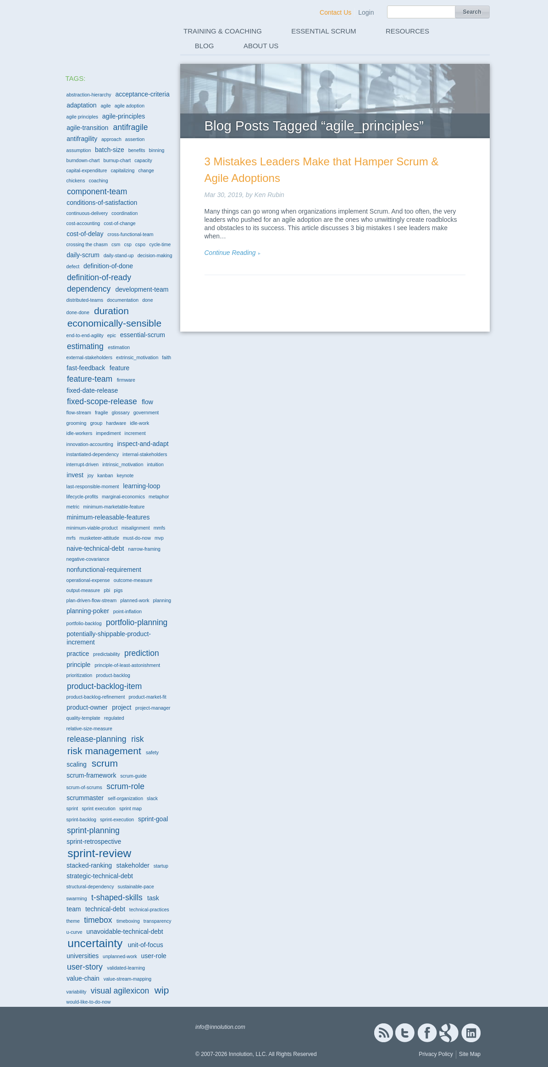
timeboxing (128, 921)
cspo (140, 244)
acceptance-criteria (142, 94)
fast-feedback (85, 368)
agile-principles (123, 116)
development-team (142, 289)
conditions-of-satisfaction (101, 202)
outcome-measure (133, 580)
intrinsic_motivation (122, 464)
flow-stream (78, 412)
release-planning (96, 739)
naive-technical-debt (95, 548)
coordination (124, 213)
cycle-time (160, 244)
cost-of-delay (84, 233)
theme (73, 921)
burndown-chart (83, 160)
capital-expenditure (86, 170)
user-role (153, 956)
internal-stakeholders (144, 454)
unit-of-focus (145, 944)
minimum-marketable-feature (113, 506)
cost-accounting (83, 223)
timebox (98, 920)
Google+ (449, 1032)
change (146, 170)
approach (111, 139)
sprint (72, 808)
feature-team (89, 379)
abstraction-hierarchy (88, 94)
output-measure (83, 590)
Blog (204, 46)
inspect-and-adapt (143, 443)
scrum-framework (91, 775)
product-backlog (113, 675)
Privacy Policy (436, 1054)
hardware (116, 423)
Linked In (471, 1032)
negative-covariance (88, 559)
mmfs (160, 528)
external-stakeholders (89, 357)
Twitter (405, 1032)
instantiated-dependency (92, 454)
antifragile (130, 127)
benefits (136, 150)
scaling (76, 764)
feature (120, 368)
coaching (98, 180)
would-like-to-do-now (88, 1002)
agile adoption (129, 105)
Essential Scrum (323, 31)
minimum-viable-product (92, 528)
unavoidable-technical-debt (124, 931)
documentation (122, 300)
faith (166, 357)
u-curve (74, 932)
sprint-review (99, 853)
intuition (155, 464)
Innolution (110, 28)
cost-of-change (119, 223)
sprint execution (99, 808)
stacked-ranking (89, 865)
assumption (78, 150)
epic (111, 335)
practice (77, 653)
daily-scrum (83, 255)
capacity (143, 160)
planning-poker (87, 611)
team (73, 909)
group (96, 423)
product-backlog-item (104, 686)
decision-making (155, 255)
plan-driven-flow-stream (91, 600)
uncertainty (94, 943)
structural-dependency (90, 886)
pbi (107, 590)
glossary (121, 412)
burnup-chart (117, 160)
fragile (101, 412)
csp (127, 244)
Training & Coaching (222, 31)
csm (115, 244)
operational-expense (88, 580)
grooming (76, 423)
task (153, 898)
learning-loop (141, 486)
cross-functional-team (130, 234)
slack (152, 798)
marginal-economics (123, 496)
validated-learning (126, 968)
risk (137, 739)
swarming (76, 898)
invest (74, 475)
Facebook (427, 1032)
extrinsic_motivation (137, 357)
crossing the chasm (87, 244)
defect (73, 266)
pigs (118, 590)
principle (78, 664)
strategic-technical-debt (99, 876)
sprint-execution (117, 819)
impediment (108, 433)
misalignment (136, 528)
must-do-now (137, 538)
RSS (383, 1032)
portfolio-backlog (84, 623)
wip (162, 990)
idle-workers (79, 433)
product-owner (87, 707)
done (147, 300)
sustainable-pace (136, 886)
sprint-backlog (81, 819)
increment (135, 433)
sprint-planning (93, 830)
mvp (159, 538)
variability (76, 991)
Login (366, 12)
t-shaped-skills (117, 897)
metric (73, 506)
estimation (119, 347)
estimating (85, 346)
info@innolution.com (220, 1027)
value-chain (83, 978)
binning (157, 150)
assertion (135, 139)
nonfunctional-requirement (103, 569)
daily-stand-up (119, 255)
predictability (106, 654)
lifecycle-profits (82, 496)
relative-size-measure (89, 728)
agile (105, 105)
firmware (126, 380)
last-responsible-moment (92, 486)
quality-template (83, 718)
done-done (77, 312)
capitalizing (122, 170)
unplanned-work (120, 956)
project (121, 707)
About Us (261, 46)
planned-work (134, 600)
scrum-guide (133, 776)
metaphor (159, 496)
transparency (158, 921)
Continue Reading (230, 252)
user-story (85, 966)
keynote (125, 475)
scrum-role (125, 786)
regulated (114, 718)
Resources (407, 31)
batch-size (109, 149)
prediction (141, 653)
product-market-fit (147, 697)
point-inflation (127, 611)
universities (82, 956)
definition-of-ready (99, 277)
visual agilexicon (120, 990)
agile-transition (87, 127)
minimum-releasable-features (107, 517)
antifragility (81, 138)
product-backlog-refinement (95, 697)
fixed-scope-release (102, 401)
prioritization (79, 675)
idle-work (139, 423)
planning (162, 600)
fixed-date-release (92, 390)
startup (161, 866)
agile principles (82, 116)
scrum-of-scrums (84, 787)
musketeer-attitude (99, 538)
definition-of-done (108, 266)
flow (147, 402)
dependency (89, 289)
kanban (105, 475)
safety (152, 752)
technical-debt (105, 909)
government (146, 412)
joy (91, 475)
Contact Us (335, 12)
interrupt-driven (82, 464)
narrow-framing (144, 549)
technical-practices (149, 909)
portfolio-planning (136, 622)
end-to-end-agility (85, 335)
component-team (97, 191)
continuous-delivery (87, 213)
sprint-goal (153, 819)
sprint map (130, 808)
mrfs (71, 538)
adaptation (81, 105)
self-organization (125, 798)
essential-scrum (142, 335)
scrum (105, 763)
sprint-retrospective (93, 841)
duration (111, 310)
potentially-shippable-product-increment (108, 638)
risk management (104, 750)
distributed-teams (85, 300)
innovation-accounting (89, 444)
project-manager (152, 708)
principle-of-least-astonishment (127, 665)
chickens (75, 180)
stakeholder (132, 865)
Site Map (470, 1054)
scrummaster (85, 798)
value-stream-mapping (127, 979)
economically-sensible (114, 323)
